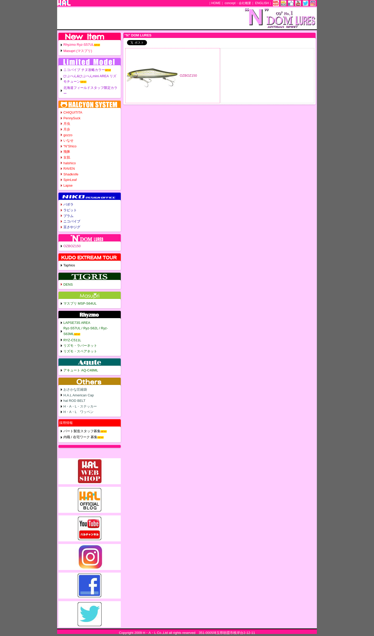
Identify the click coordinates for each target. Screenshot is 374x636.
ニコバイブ (71, 221)
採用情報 (66, 423)
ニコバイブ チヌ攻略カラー (84, 70)
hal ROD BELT (74, 401)
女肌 (66, 157)
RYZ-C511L (72, 340)
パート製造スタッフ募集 (82, 431)
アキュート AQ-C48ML (80, 370)
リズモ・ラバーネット (80, 345)
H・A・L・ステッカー (80, 406)
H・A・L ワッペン (78, 412)
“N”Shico (70, 146)
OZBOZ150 (188, 75)
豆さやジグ (71, 227)
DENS (68, 284)
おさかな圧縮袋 (75, 389)
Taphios (69, 265)
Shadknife (70, 174)
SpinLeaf (70, 180)
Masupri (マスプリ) (77, 51)
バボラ (68, 204)
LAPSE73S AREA (76, 323)
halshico (69, 163)
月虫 (66, 124)
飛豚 (66, 152)
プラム (68, 216)
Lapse (67, 185)
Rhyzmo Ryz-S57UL (78, 45)
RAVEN (69, 169)
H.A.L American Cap (78, 395)
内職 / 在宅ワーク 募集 (80, 437)
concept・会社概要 (238, 3)
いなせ (68, 140)
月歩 (66, 129)
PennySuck (72, 118)
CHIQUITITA (72, 112)
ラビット (70, 210)
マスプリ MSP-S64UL (80, 303)
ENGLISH (262, 3)
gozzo (67, 135)
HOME (216, 3)
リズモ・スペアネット (80, 351)
